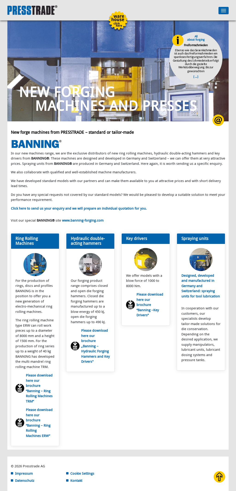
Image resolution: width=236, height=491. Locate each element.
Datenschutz (24, 480)
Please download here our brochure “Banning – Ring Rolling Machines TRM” (39, 388)
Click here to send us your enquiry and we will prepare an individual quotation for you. (79, 208)
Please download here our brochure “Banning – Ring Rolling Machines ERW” (39, 422)
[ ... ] (195, 76)
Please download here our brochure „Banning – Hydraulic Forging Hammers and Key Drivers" (95, 346)
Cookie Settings (82, 473)
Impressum (24, 473)
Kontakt (76, 480)
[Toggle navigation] (223, 10)
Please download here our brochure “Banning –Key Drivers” (149, 304)
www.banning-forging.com (82, 220)
